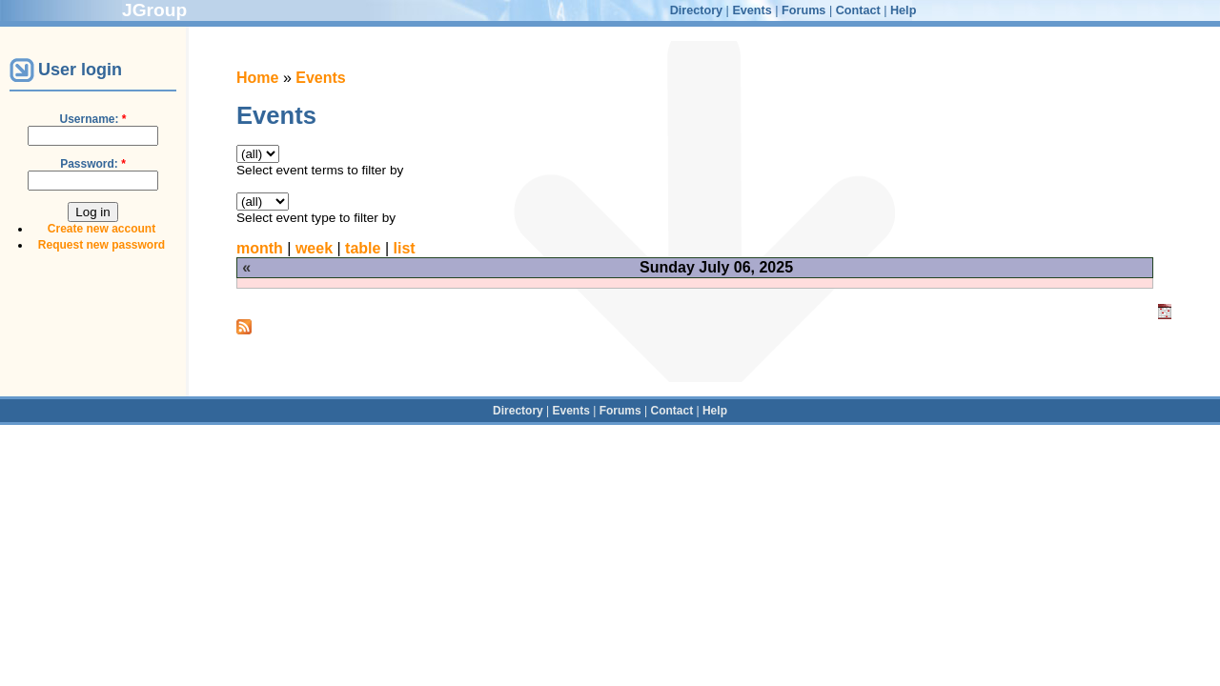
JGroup (154, 10)
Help (903, 10)
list (405, 248)
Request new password (101, 245)
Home (257, 78)
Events (751, 10)
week (314, 248)
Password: (93, 164)
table (362, 248)
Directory (696, 10)
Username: (92, 119)
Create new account (101, 228)
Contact (858, 10)
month (259, 248)
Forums (803, 10)
